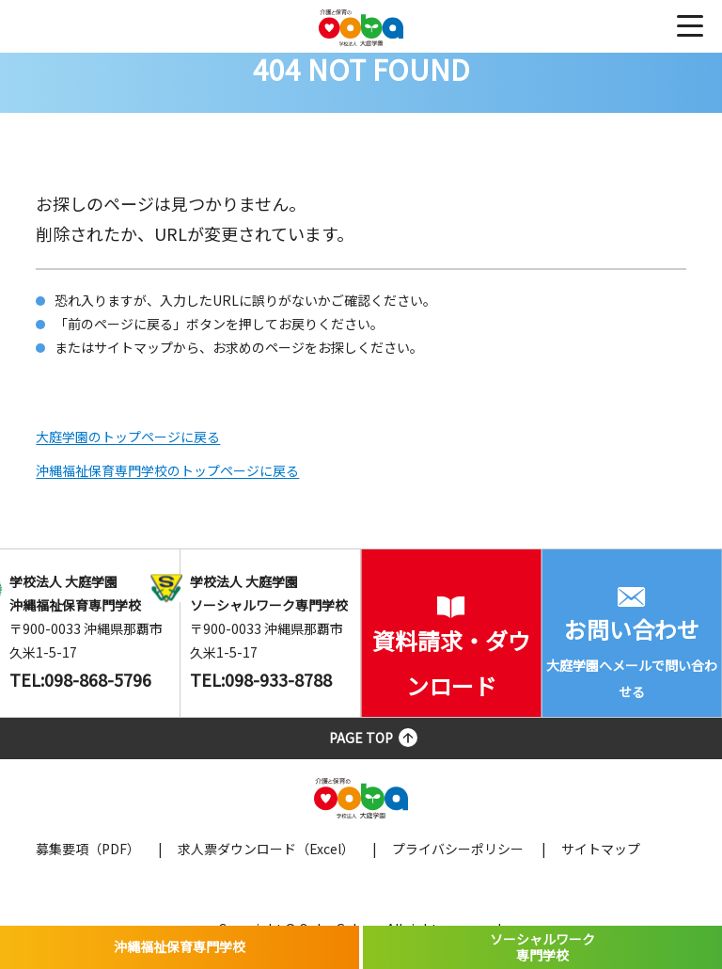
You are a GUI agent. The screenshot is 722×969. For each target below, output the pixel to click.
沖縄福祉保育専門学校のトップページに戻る (167, 470)
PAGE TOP (361, 737)
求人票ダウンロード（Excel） (266, 848)
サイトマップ (600, 848)
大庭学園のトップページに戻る (128, 436)
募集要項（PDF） (88, 848)
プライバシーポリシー (458, 848)
